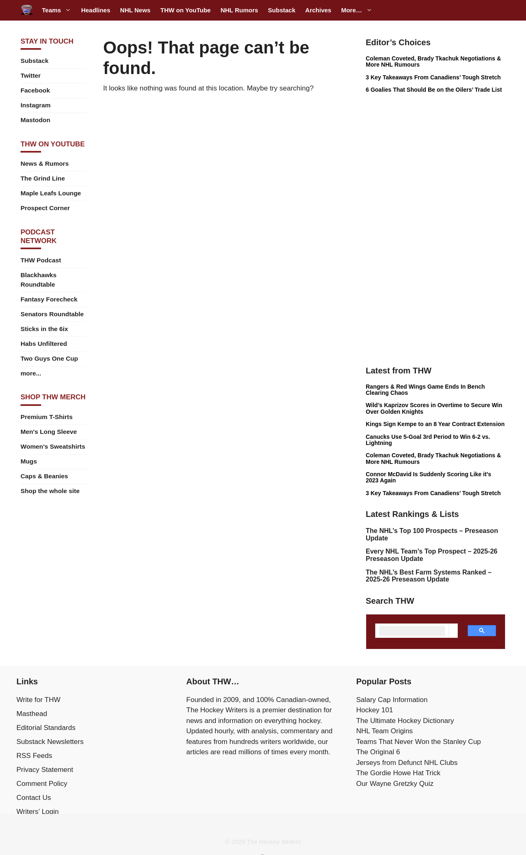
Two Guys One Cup (49, 358)
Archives (318, 10)
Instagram (36, 105)
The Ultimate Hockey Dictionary (405, 721)
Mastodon (35, 119)
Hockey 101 (374, 710)
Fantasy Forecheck (49, 299)
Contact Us (33, 798)
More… (359, 10)
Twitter (31, 75)
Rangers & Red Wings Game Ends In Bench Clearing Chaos (425, 389)
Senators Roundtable (52, 313)
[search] (412, 631)
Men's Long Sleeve (49, 431)
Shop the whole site (50, 490)
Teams (59, 10)
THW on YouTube (185, 10)
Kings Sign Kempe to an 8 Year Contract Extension (435, 424)
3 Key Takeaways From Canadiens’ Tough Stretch (433, 77)
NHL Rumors (239, 10)
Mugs (29, 461)
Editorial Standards (46, 728)
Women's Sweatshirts (53, 446)
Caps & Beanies (44, 476)
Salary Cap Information (392, 700)
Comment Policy (41, 784)
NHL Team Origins (384, 731)
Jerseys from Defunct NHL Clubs (407, 763)
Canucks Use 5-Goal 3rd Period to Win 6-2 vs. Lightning (428, 439)
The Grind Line (43, 178)
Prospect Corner (45, 207)
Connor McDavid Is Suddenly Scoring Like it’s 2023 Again (428, 477)
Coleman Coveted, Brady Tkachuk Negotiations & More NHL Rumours (433, 61)
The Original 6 (378, 752)
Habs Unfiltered (44, 343)
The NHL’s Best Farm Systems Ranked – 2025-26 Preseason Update (428, 576)
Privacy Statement (44, 770)
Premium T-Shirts (47, 416)
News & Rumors (45, 163)
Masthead (31, 714)
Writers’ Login (37, 812)
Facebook (35, 90)
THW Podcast (41, 260)
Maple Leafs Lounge (51, 193)
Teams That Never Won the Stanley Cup (418, 742)
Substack (281, 10)
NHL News (135, 10)
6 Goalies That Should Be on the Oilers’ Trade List (434, 89)
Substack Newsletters (49, 742)
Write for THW (38, 700)
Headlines (95, 10)
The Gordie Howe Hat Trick (398, 773)
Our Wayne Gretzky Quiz (395, 784)
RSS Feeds (34, 756)
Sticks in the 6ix (44, 328)
